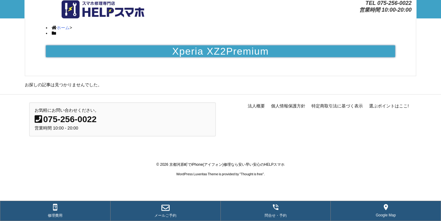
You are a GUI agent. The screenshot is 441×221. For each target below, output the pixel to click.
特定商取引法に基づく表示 (337, 105)
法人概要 (256, 105)
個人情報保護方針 (288, 105)
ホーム (63, 27)
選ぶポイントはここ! (389, 105)
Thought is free (251, 174)
